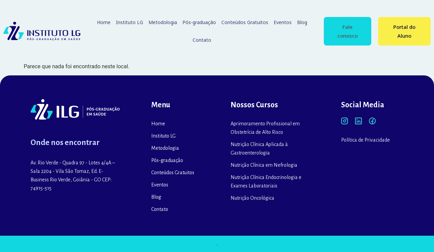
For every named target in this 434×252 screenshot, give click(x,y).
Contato (202, 40)
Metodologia (163, 22)
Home (104, 22)
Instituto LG (129, 22)
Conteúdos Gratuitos (244, 22)
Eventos (283, 22)
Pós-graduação (199, 22)
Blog (302, 22)
